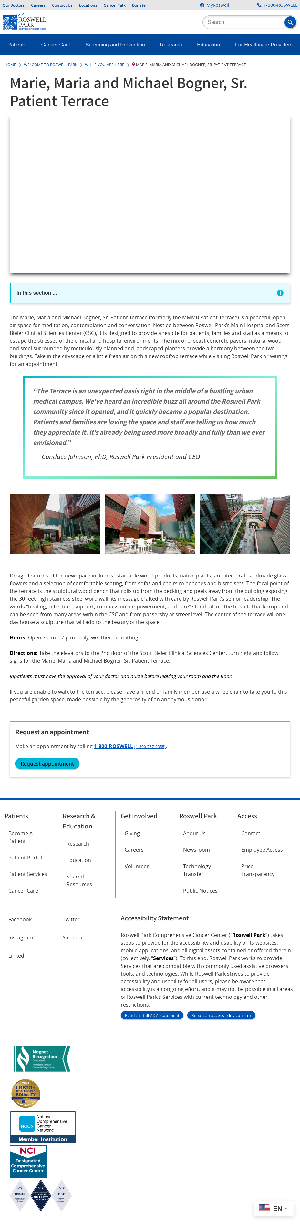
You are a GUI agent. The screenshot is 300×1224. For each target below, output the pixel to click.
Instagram (20, 937)
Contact (250, 833)
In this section (36, 293)
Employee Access (262, 849)
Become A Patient (20, 837)
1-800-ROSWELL (280, 5)
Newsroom (196, 849)
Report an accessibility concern (221, 1015)
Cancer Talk (115, 5)
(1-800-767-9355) (150, 746)
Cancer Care (56, 44)
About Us (194, 833)
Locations (88, 5)
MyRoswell (217, 5)
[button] (290, 22)
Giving (132, 833)
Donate (139, 5)
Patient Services (27, 874)
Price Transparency (257, 870)
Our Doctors (14, 5)
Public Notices (200, 890)
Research (171, 44)
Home (10, 64)
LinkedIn (18, 955)
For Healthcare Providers (264, 44)
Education (208, 44)
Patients (16, 44)
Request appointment (47, 763)
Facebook (20, 919)
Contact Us (62, 5)
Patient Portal (25, 857)
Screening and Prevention (115, 44)
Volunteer (137, 866)
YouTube (73, 937)
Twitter (71, 919)
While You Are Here (104, 64)
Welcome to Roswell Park (50, 64)
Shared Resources (79, 880)
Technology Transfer (197, 870)
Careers (38, 5)
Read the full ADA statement (152, 1015)
